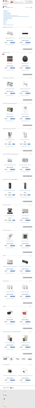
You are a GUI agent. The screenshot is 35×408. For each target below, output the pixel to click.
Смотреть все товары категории (27, 74)
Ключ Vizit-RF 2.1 (10, 317)
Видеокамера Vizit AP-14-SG (25, 63)
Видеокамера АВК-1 (10, 63)
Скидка (3, 54)
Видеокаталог (21, 396)
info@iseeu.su (29, 400)
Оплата (5, 396)
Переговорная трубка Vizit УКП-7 (25, 139)
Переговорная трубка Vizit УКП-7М (9, 139)
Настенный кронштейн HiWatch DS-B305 (25, 88)
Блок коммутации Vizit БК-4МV (25, 291)
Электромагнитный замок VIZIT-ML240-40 (25, 266)
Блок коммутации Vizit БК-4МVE (10, 291)
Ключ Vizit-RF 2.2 (25, 317)
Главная (4, 4)
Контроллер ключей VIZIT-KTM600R (25, 342)
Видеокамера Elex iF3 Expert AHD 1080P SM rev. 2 (10, 375)
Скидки (5, 399)
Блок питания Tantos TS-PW (25, 215)
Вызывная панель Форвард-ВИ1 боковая (9, 190)
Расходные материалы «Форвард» (9, 88)
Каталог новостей (14, 396)
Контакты (21, 394)
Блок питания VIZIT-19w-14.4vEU (10, 215)
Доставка (5, 394)
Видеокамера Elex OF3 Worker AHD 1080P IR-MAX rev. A (25, 375)
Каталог (13, 394)
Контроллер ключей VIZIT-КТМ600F (10, 342)
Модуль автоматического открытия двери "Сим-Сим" (10, 266)
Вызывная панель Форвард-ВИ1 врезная (25, 190)
